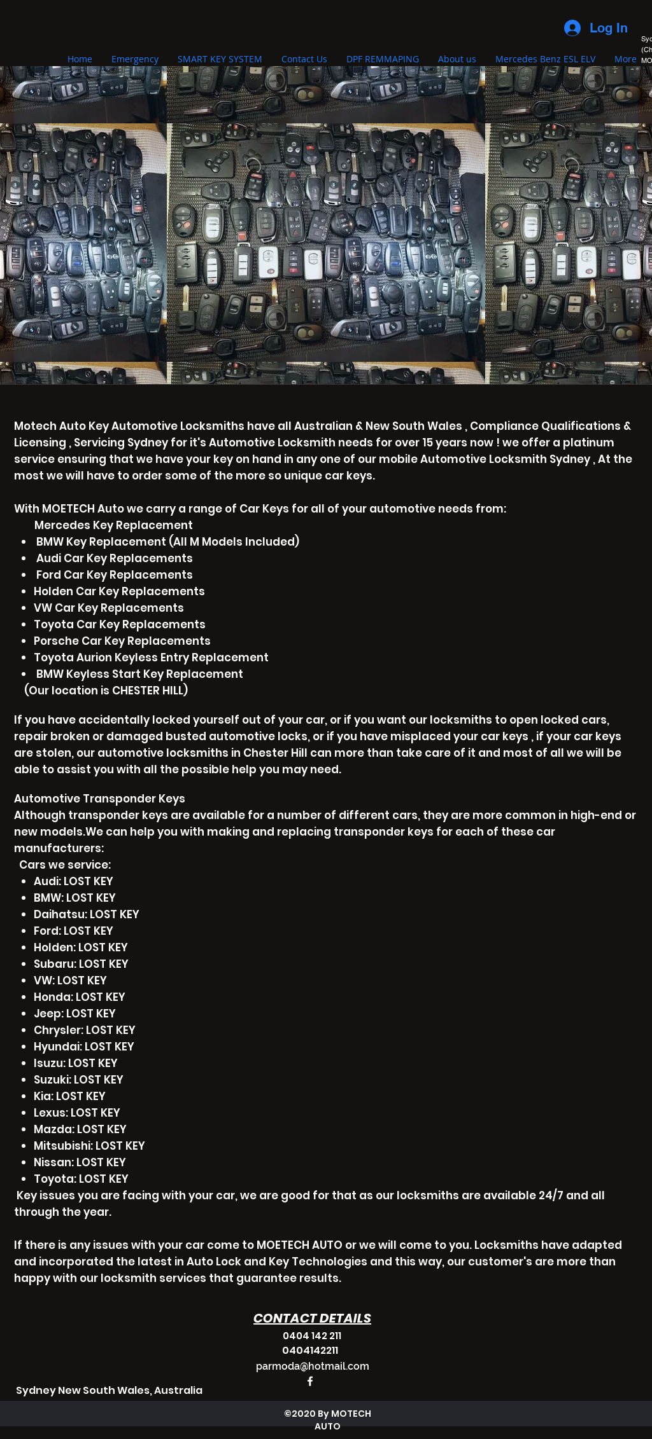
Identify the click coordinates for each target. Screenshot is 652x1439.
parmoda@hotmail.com (312, 1366)
